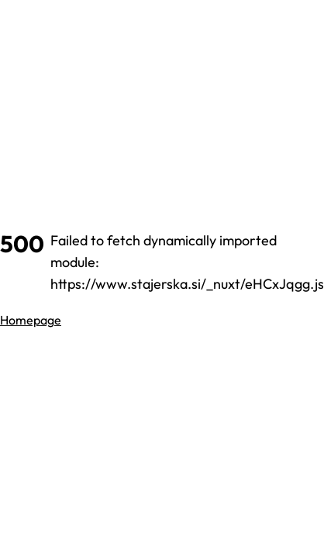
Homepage (30, 320)
